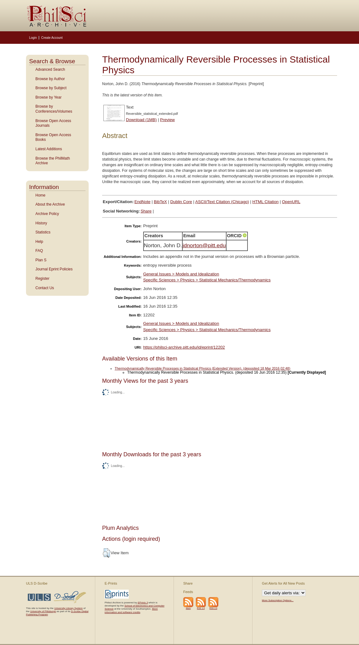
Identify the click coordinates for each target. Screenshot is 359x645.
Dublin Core (181, 201)
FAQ (39, 250)
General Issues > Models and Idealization (181, 274)
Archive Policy (47, 214)
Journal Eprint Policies (54, 269)
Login (33, 37)
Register (42, 278)
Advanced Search (50, 69)
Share (146, 211)
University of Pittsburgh (43, 611)
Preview (167, 119)
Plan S (40, 260)
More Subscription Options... (278, 600)
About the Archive (50, 204)
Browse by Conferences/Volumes (53, 109)
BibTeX (160, 201)
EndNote (142, 201)
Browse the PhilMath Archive (52, 161)
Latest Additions (48, 149)
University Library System (68, 608)
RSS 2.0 (213, 608)
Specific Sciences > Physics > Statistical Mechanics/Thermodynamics (207, 280)
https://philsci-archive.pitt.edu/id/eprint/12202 (184, 347)
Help (39, 241)
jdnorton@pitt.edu (204, 245)
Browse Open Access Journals (53, 123)
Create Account (51, 37)
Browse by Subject (50, 88)
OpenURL (291, 201)
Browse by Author (50, 79)
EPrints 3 (143, 602)
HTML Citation (265, 201)
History (41, 223)
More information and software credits (131, 610)
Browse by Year (48, 97)
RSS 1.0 (201, 608)
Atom (188, 608)
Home (40, 195)
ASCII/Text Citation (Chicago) (222, 201)
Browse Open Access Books (53, 137)
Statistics (42, 232)
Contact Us (44, 288)
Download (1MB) (141, 119)
